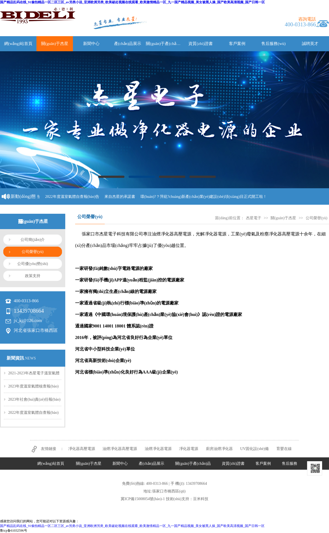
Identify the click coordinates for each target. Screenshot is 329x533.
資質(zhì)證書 (200, 43)
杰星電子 (253, 218)
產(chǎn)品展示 (127, 43)
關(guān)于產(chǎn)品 (164, 43)
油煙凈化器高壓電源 (120, 449)
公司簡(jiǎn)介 (33, 240)
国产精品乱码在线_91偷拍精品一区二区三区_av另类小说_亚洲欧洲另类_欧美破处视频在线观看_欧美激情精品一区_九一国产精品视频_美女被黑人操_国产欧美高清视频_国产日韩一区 (132, 2)
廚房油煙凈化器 (219, 449)
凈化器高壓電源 (81, 449)
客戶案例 (237, 43)
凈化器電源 (188, 449)
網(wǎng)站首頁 (18, 43)
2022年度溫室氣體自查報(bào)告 (74, 197)
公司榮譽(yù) (32, 252)
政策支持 (32, 276)
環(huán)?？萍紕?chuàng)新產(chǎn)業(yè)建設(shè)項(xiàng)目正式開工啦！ (205, 197)
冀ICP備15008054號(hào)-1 (143, 499)
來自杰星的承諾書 (121, 197)
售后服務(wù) (273, 43)
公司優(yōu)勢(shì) (32, 264)
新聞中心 (91, 43)
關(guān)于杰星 (54, 43)
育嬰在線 (284, 449)
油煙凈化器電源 (158, 449)
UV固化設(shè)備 (254, 449)
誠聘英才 (310, 43)
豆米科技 (200, 499)
